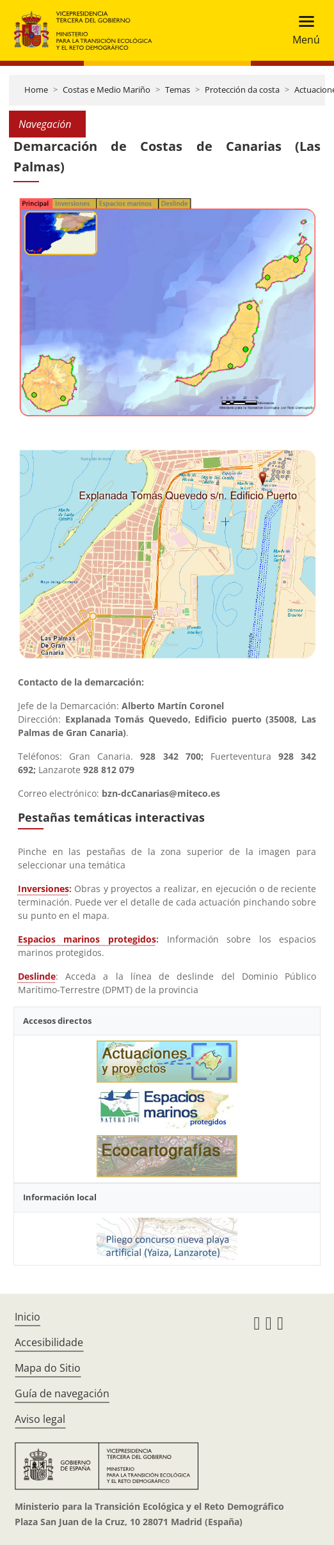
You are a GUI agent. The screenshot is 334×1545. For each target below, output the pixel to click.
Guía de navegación (62, 1393)
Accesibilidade (49, 1342)
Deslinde (37, 976)
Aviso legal (40, 1419)
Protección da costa (242, 89)
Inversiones (43, 888)
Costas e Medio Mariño (106, 89)
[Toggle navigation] (302, 30)
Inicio (27, 1317)
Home (36, 89)
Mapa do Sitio (48, 1368)
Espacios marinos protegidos (87, 939)
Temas (177, 89)
